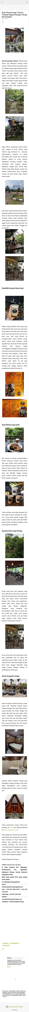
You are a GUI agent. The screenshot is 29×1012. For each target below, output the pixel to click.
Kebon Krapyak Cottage (11, 830)
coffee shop (5, 943)
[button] (3, 22)
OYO (11, 827)
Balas (9, 966)
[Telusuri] (27, 2)
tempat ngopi (5, 945)
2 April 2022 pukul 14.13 (17, 958)
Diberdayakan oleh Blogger (14, 1006)
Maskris (9, 958)
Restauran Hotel (14, 943)
